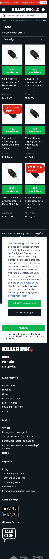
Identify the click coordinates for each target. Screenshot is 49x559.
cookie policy (31, 282)
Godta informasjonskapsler (24, 303)
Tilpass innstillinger (24, 312)
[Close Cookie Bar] (43, 239)
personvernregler (17, 295)
